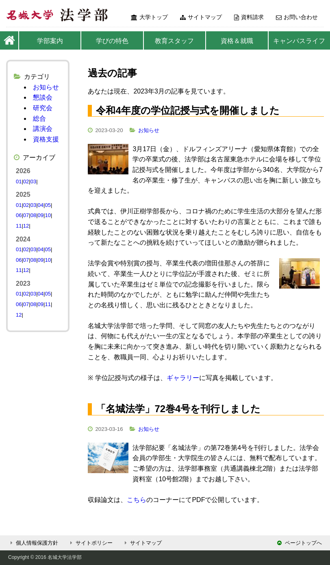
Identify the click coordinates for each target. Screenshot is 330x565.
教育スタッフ (174, 40)
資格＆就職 (237, 40)
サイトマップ (201, 17)
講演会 (42, 128)
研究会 (42, 107)
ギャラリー (183, 377)
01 (19, 181)
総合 (39, 118)
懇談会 (42, 97)
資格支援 (46, 139)
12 (26, 226)
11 (19, 226)
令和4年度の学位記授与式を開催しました (187, 110)
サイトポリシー (90, 543)
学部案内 (50, 40)
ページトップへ (299, 543)
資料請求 (249, 17)
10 (47, 215)
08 (33, 215)
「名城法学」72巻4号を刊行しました (178, 408)
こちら (136, 499)
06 (19, 215)
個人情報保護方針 (33, 543)
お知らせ (148, 130)
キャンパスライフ (299, 40)
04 (40, 205)
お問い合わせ (297, 17)
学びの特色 (112, 40)
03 (33, 181)
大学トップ (149, 17)
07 (26, 215)
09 (40, 215)
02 (26, 181)
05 (47, 205)
